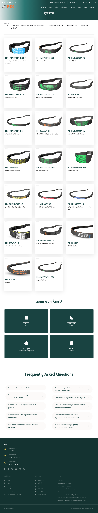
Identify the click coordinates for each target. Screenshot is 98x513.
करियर (85, 7)
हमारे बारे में (43, 7)
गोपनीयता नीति (39, 480)
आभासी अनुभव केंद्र (40, 495)
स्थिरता (79, 7)
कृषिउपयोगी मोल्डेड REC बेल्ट (12, 134)
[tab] (25, 387)
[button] (25, 387)
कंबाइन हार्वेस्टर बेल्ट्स (41, 280)
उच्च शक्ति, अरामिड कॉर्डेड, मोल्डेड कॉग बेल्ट (15, 207)
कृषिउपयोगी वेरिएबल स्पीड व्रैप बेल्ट (44, 97)
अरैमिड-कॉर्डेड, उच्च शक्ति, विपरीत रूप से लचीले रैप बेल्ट (79, 208)
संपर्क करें (92, 7)
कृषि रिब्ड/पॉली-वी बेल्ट (41, 61)
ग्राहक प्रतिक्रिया (39, 492)
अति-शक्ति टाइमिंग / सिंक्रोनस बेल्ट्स (13, 246)
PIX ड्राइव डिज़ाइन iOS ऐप (11, 492)
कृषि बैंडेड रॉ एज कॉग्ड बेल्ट (42, 170)
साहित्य (7, 483)
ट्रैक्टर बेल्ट (7, 282)
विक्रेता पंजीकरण (40, 489)
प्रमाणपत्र (7, 486)
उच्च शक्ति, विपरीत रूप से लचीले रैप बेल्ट (45, 207)
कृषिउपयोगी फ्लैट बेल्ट (73, 170)
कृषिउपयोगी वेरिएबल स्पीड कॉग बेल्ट (76, 134)
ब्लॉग (7, 480)
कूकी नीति (38, 483)
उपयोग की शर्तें (39, 486)
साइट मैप (7, 489)
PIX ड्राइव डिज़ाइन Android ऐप (12, 495)
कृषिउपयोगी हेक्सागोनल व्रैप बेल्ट (75, 97)
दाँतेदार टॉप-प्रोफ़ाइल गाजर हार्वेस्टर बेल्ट (45, 243)
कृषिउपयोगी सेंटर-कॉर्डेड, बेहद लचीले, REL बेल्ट (47, 134)
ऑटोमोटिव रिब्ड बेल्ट (72, 246)
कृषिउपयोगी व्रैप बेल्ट (72, 61)
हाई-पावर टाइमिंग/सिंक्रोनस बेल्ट (12, 170)
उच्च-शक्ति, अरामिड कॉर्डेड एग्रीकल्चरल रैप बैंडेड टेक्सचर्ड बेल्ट (16, 62)
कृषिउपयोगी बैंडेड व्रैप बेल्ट (11, 97)
